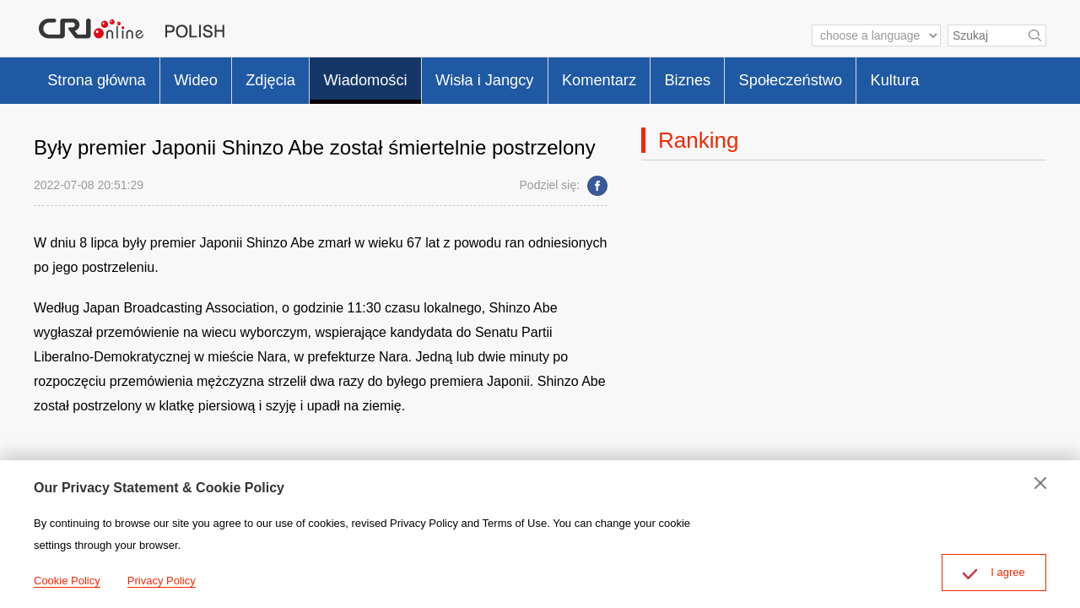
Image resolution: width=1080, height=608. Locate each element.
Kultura (980, 76)
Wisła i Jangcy (530, 76)
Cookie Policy (67, 580)
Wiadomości (399, 76)
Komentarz (656, 76)
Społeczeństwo (867, 76)
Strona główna (103, 76)
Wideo (212, 76)
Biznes (753, 76)
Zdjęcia (294, 76)
